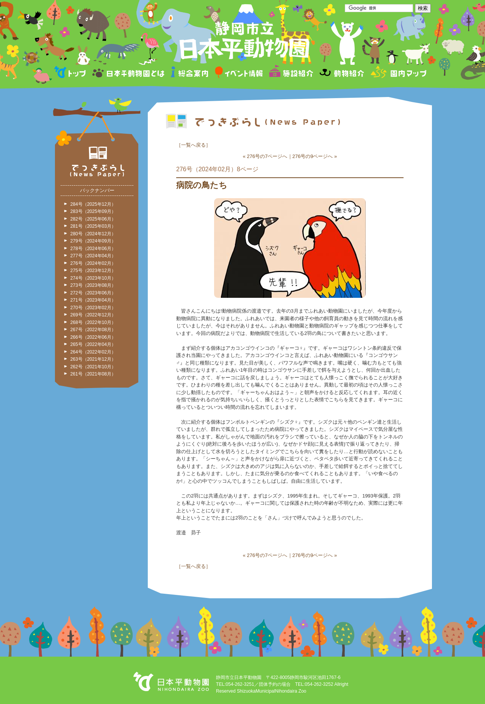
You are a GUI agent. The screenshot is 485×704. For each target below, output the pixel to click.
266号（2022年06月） (93, 337)
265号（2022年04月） (93, 344)
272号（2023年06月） (93, 293)
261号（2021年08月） (93, 374)
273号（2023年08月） (93, 285)
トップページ (71, 73)
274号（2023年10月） (93, 278)
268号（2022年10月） (93, 322)
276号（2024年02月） (93, 263)
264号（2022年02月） (93, 352)
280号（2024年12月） (93, 233)
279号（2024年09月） (93, 241)
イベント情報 (239, 73)
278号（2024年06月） (93, 248)
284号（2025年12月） (93, 204)
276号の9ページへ (313, 156)
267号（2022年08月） (93, 329)
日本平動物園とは (128, 73)
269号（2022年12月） (93, 315)
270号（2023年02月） (93, 307)
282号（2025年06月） (93, 219)
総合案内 (190, 73)
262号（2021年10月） (93, 366)
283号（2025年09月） (93, 211)
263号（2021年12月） (93, 359)
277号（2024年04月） (93, 255)
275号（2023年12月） (93, 270)
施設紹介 (291, 73)
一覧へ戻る (193, 145)
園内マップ (397, 73)
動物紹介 (341, 73)
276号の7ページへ (267, 156)
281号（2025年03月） (93, 226)
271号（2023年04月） (93, 300)
